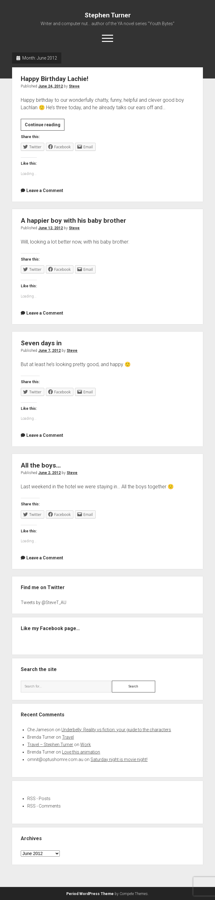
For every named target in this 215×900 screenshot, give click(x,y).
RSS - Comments (44, 806)
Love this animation (81, 752)
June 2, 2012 (49, 473)
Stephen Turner (108, 15)
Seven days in (41, 343)
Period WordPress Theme (90, 894)
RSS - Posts (38, 798)
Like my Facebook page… (50, 628)
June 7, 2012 (49, 350)
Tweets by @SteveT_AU (43, 602)
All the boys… (41, 465)
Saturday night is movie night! (118, 759)
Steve (74, 86)
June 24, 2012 (50, 86)
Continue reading (44, 126)
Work (85, 744)
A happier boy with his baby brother (73, 220)
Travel (68, 737)
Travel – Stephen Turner (50, 744)
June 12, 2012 (50, 228)
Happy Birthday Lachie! (54, 79)
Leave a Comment (44, 190)
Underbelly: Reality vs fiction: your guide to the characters (116, 729)
